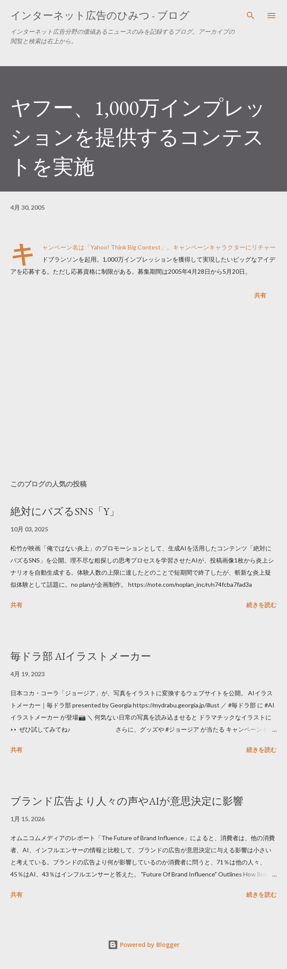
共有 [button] (260, 295)
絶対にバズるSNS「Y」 (64, 511)
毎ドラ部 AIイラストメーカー (80, 656)
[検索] (250, 15)
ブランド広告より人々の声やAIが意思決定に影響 (126, 801)
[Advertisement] (143, 391)
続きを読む (261, 604)
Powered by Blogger (144, 944)
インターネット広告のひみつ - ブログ (100, 15)
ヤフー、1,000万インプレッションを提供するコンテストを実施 (138, 137)
